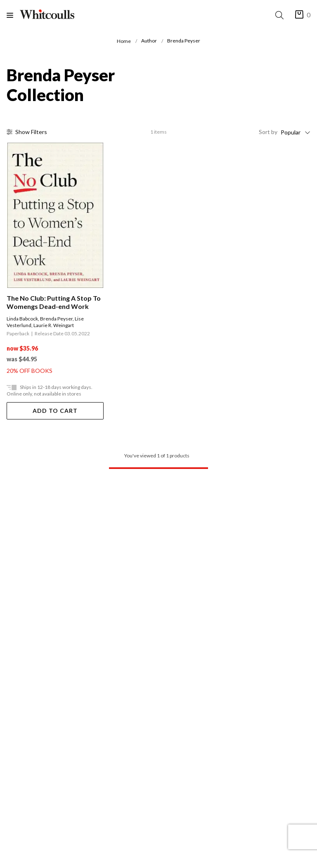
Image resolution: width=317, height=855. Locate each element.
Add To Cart (55, 410)
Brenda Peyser (56, 319)
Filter (27, 131)
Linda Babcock (22, 319)
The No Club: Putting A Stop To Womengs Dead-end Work (54, 302)
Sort (268, 131)
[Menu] (13, 15)
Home (124, 41)
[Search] (281, 15)
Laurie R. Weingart (53, 325)
